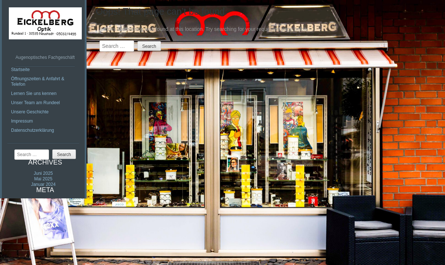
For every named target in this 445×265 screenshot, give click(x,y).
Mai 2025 (43, 178)
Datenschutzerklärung (32, 130)
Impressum (22, 121)
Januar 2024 (43, 184)
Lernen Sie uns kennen (33, 93)
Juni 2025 (43, 173)
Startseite (20, 69)
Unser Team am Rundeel (35, 102)
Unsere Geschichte (30, 111)
